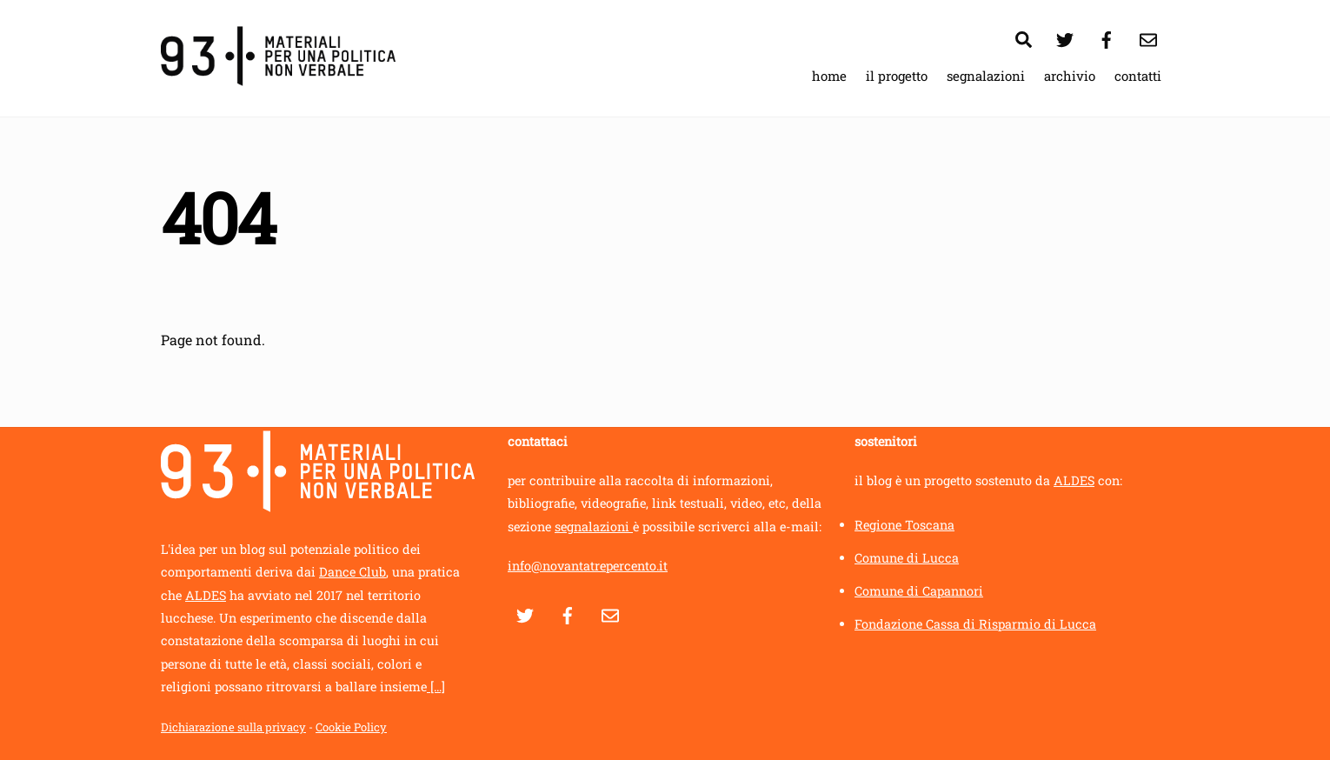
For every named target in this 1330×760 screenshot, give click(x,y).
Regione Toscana (904, 525)
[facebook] (1106, 37)
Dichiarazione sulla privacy (233, 727)
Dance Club (352, 571)
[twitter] (1064, 37)
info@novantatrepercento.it (588, 565)
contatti (1137, 75)
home (829, 75)
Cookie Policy (351, 727)
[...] (436, 686)
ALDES (205, 595)
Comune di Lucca (907, 558)
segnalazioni (986, 75)
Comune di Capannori (919, 591)
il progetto (897, 75)
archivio (1069, 75)
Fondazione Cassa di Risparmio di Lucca (975, 624)
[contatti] (1148, 37)
